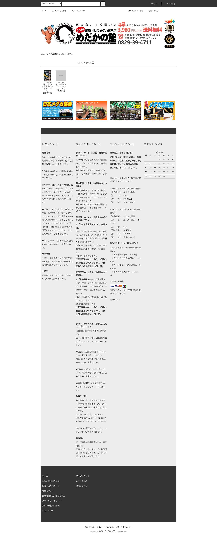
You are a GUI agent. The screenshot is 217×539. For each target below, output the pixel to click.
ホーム (43, 11)
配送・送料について (51, 486)
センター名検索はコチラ (86, 256)
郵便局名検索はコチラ (85, 304)
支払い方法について (51, 481)
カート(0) (169, 4)
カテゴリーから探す (57, 11)
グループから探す (76, 11)
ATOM (50, 511)
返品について (48, 491)
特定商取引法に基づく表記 (53, 496)
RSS (44, 511)
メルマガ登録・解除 (134, 11)
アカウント (153, 4)
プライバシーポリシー (51, 501)
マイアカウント (83, 476)
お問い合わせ (151, 11)
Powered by (108, 532)
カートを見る (82, 481)
